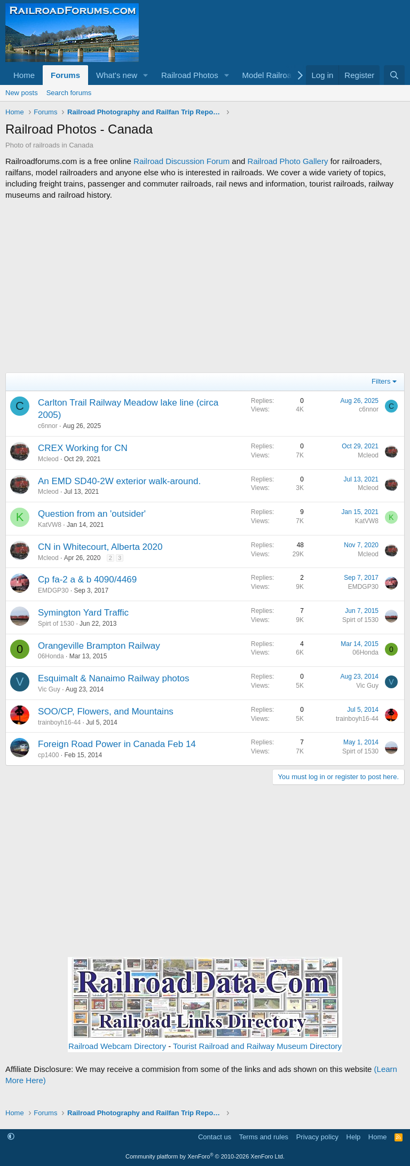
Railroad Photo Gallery (288, 161)
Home (24, 75)
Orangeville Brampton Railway (99, 646)
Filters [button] (381, 381)
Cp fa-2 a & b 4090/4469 (87, 579)
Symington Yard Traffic (83, 613)
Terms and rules (263, 1137)
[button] (145, 75)
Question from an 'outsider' (92, 514)
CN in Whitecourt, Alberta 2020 (100, 547)
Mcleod (48, 459)
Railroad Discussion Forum (181, 161)
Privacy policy (317, 1137)
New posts (21, 93)
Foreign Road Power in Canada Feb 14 (117, 744)
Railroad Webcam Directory (117, 1046)
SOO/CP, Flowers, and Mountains (106, 711)
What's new (116, 75)
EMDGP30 (53, 590)
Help (353, 1137)
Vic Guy (49, 689)
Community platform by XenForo (205, 1156)
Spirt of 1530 (56, 623)
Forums (65, 75)
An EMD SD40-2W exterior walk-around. (119, 481)
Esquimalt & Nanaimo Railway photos (113, 678)
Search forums (69, 93)
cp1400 (48, 755)
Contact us (214, 1137)
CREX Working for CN (83, 448)
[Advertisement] (205, 286)
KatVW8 (49, 524)
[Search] (394, 75)
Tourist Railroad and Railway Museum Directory (257, 1046)
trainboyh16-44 (59, 722)
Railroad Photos (189, 75)
